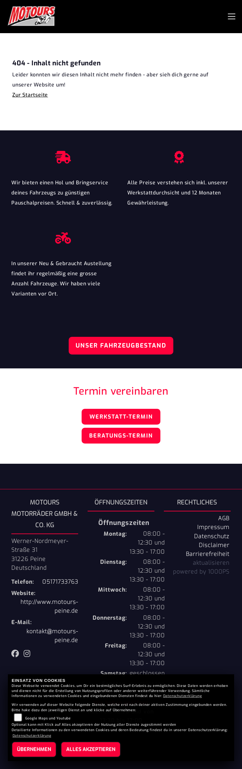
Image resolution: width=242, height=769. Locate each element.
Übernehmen (34, 749)
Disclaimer (214, 545)
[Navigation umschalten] (231, 16)
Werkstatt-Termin (121, 416)
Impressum (213, 527)
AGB (223, 518)
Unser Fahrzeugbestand (121, 345)
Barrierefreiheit (207, 554)
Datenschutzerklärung (182, 696)
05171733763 (60, 582)
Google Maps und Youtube (48, 718)
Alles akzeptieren (90, 749)
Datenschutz (211, 536)
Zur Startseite (30, 95)
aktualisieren (211, 563)
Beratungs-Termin (121, 435)
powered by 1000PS (201, 571)
